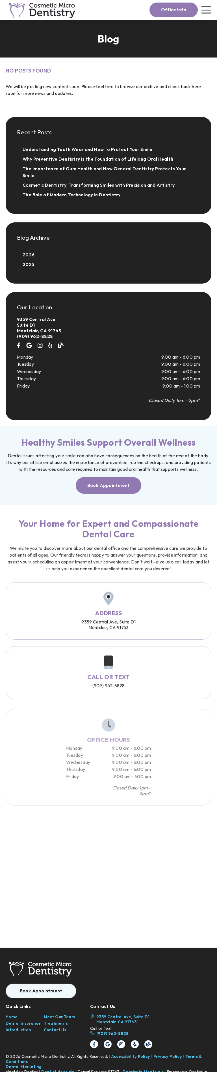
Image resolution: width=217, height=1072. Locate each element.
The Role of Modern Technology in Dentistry (72, 194)
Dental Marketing (24, 1066)
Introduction (18, 1029)
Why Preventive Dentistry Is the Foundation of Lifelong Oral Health (98, 159)
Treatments (56, 1023)
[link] (43, 10)
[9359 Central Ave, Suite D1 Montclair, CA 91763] (121, 1019)
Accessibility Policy (130, 1056)
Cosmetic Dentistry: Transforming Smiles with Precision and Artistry (99, 185)
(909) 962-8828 (35, 336)
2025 (28, 264)
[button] (173, 10)
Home (12, 1016)
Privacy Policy (167, 1056)
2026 (28, 255)
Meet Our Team (59, 1016)
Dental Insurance (23, 1023)
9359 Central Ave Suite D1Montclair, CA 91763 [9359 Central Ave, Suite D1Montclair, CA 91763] (108, 632)
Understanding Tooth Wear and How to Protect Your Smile (88, 149)
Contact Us (55, 1029)
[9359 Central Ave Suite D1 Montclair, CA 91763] (108, 324)
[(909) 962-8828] (121, 1033)
